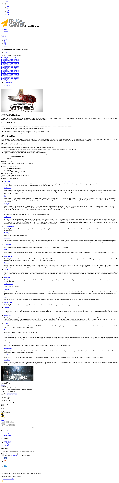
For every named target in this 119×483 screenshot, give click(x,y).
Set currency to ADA (8, 479)
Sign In (5, 29)
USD (8, 13)
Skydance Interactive (12, 393)
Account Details (8, 441)
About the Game (8, 82)
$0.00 (2, 33)
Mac (5, 42)
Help (5, 44)
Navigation (3, 36)
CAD (8, 8)
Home (5, 39)
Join (2, 453)
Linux (5, 43)
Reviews (7, 85)
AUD (8, 7)
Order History (7, 445)
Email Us (6, 2)
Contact (5, 46)
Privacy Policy (7, 435)
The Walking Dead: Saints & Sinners (10, 58)
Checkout (3, 385)
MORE (8, 14)
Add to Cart (3, 386)
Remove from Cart (5, 383)
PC (4, 40)
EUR (8, 10)
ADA (8, 6)
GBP (8, 11)
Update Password (8, 442)
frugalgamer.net (15, 455)
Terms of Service (8, 433)
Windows (6, 83)
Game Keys (6, 443)
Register (6, 31)
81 (2, 420)
